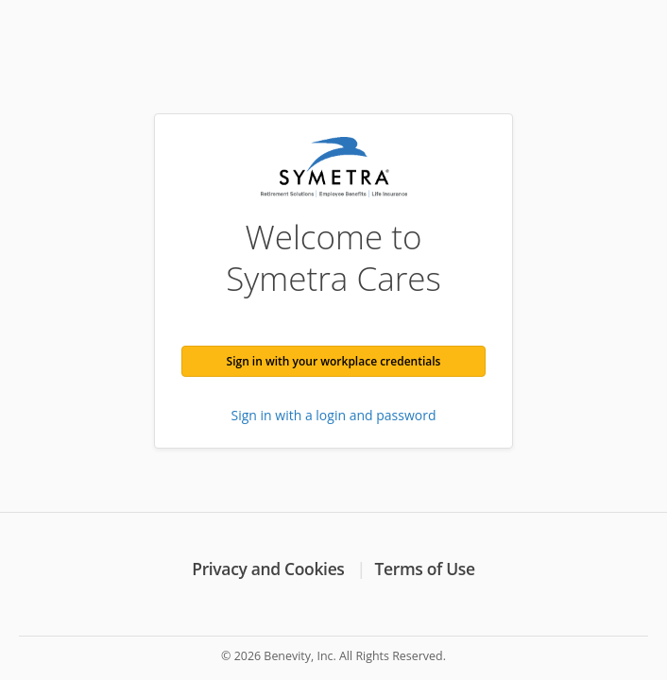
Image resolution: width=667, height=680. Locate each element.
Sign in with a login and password (333, 415)
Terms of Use (425, 568)
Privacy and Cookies (268, 568)
